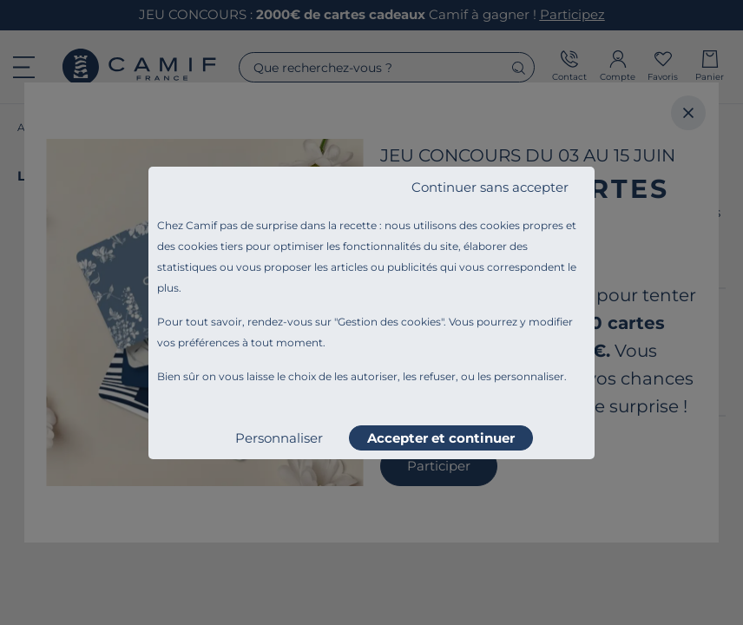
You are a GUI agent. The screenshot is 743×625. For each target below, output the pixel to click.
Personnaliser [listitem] (279, 438)
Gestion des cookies (389, 321)
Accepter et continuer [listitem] (441, 438)
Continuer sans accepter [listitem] (490, 187)
